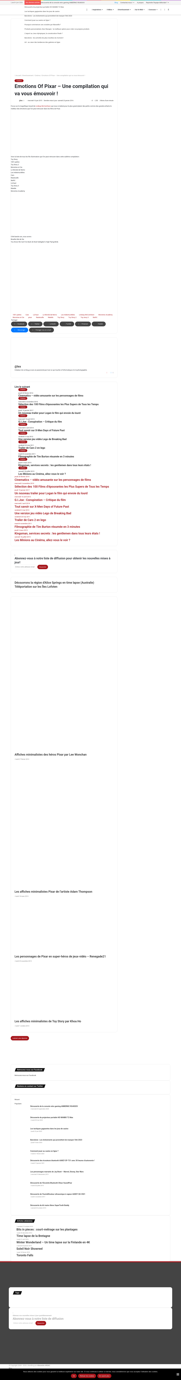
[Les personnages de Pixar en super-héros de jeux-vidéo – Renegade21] (64, 927)
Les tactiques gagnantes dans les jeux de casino (42, 11)
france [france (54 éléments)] (55, 1299)
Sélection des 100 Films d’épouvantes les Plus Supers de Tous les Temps (58, 404)
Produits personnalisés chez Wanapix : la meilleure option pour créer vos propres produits (57, 29)
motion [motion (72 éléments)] (119, 1299)
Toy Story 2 (72, 317)
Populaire (18, 1104)
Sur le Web (138, 10)
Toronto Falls (24, 1255)
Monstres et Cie (18, 317)
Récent (17, 1099)
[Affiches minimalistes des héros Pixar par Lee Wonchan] (64, 678)
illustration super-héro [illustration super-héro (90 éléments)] (85, 1299)
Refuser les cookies (87, 1376)
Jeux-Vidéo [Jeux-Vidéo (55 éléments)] (112, 1299)
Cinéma (37, 75)
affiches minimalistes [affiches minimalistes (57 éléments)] (20, 1299)
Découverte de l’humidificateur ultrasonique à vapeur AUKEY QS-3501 (57, 1194)
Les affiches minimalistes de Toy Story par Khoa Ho (48, 1021)
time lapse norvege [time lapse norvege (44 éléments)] (51, 1302)
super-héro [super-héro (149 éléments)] (158, 1298)
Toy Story (60, 317)
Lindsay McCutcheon (43, 106)
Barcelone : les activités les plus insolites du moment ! (44, 38)
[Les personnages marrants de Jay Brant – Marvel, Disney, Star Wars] (21, 1175)
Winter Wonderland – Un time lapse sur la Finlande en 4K (53, 1242)
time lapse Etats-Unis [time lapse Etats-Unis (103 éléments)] (34, 1302)
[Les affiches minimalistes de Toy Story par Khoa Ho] (64, 991)
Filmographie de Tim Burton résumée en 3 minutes (46, 456)
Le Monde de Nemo (50, 315)
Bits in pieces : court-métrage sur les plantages (47, 1229)
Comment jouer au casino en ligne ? (37, 20)
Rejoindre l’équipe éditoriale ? (156, 3)
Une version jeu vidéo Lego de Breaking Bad (42, 439)
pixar (30, 317)
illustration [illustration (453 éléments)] (66, 1298)
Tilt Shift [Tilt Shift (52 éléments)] (21, 1302)
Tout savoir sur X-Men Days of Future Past (41, 430)
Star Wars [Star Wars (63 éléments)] (140, 1299)
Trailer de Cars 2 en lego (31, 447)
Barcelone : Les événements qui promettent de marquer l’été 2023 (48, 16)
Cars (27, 315)
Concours (152, 10)
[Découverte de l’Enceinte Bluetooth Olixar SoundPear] (21, 1186)
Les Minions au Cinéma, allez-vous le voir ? (42, 474)
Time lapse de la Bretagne (33, 1236)
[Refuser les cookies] (178, 1374)
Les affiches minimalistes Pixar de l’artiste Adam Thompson (53, 891)
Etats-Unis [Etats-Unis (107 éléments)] (47, 1299)
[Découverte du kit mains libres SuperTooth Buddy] (21, 1207)
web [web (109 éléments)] (59, 1302)
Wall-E (95, 317)
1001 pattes (17, 315)
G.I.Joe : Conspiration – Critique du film (40, 421)
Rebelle (50, 317)
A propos (140, 3)
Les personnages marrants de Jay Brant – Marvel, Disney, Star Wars (57, 1172)
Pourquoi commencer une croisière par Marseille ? (43, 25)
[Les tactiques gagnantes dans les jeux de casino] (21, 1132)
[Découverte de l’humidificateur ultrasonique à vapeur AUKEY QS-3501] (21, 1197)
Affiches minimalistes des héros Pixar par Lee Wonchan (51, 754)
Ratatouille (40, 317)
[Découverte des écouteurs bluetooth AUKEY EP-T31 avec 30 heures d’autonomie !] (21, 1164)
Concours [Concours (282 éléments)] (35, 1298)
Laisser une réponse (20, 1038)
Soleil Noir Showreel (29, 1248)
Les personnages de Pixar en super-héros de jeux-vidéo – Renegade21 (60, 956)
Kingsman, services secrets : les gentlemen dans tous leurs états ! (54, 465)
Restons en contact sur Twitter (30, 1086)
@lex (20, 100)
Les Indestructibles (68, 315)
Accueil (18, 75)
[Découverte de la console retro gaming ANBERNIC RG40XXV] (21, 1109)
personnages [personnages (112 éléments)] (129, 1298)
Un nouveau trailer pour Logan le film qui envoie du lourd (49, 413)
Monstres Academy (105, 315)
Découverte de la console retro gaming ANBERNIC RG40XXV (63, 3)
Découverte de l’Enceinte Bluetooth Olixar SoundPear (51, 1183)
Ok (74, 1376)
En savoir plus (104, 1376)
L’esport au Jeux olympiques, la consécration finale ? (44, 33)
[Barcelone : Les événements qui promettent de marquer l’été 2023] (21, 1143)
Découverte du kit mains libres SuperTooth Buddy (49, 1205)
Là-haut (35, 315)
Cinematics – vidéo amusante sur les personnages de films (50, 395)
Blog (116, 3)
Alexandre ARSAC (43, 1365)
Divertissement (123, 10)
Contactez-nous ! (126, 3)
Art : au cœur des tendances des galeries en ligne (42, 42)
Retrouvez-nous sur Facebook (25, 1075)
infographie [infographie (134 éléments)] (102, 1298)
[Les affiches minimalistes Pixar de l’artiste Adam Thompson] (64, 826)
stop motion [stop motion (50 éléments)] (148, 1299)
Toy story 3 (85, 317)
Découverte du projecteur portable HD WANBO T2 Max (44, 7)
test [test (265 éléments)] (15, 1302)
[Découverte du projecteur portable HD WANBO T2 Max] (21, 1121)
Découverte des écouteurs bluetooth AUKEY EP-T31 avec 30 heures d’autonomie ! (62, 1160)
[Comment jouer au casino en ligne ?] (21, 1154)
